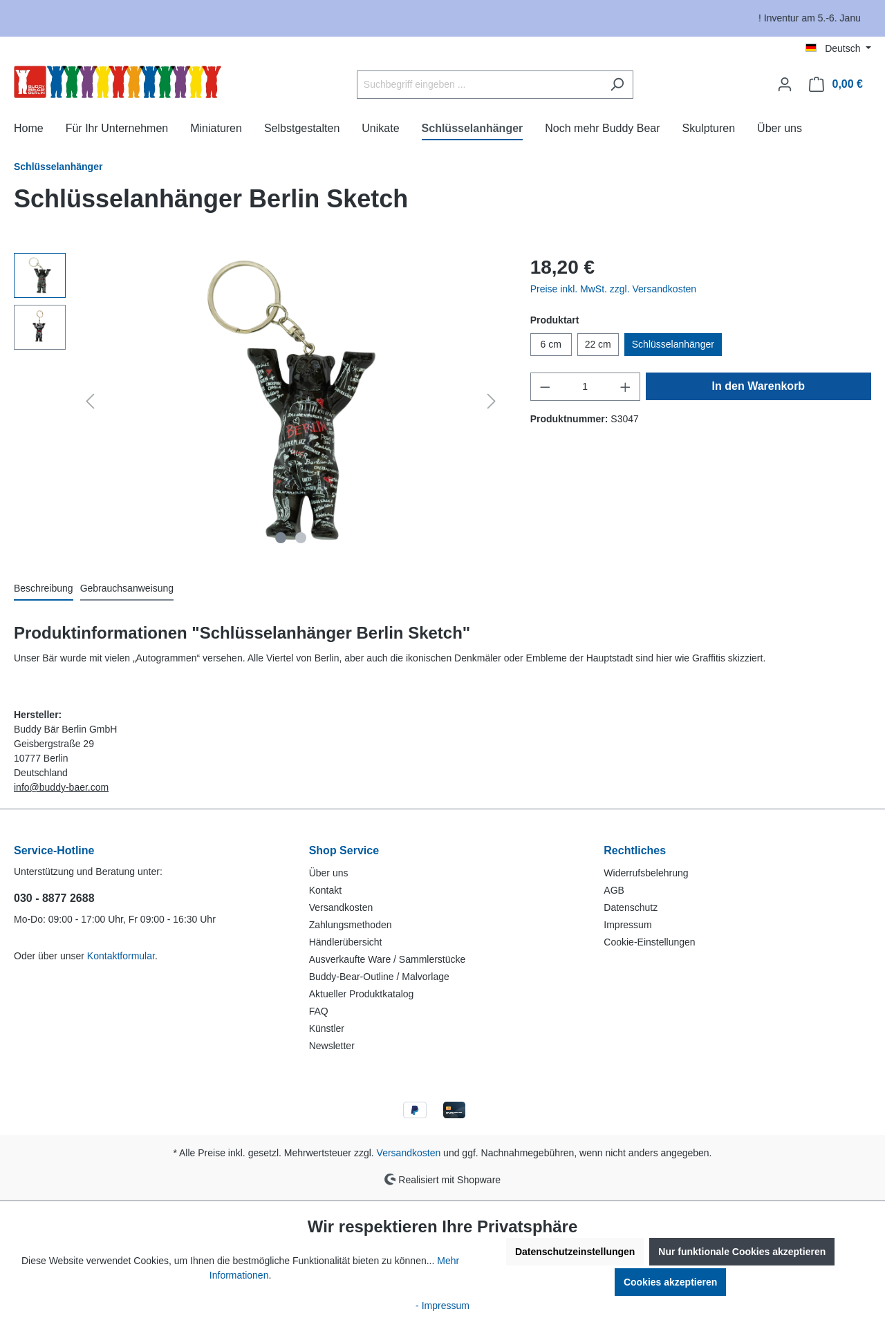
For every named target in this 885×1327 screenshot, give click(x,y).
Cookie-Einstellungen (649, 942)
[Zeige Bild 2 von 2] (300, 537)
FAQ (318, 1011)
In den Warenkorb (758, 386)
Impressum (627, 924)
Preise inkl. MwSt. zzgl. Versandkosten (613, 288)
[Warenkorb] (836, 84)
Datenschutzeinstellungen (575, 1251)
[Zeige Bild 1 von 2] (280, 537)
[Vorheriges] (90, 401)
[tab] (43, 589)
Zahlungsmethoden (350, 924)
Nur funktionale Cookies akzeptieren (742, 1251)
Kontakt (325, 890)
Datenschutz (631, 907)
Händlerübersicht (345, 942)
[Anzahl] (585, 387)
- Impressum (442, 1305)
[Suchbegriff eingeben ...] (479, 84)
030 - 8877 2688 (54, 898)
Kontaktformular (121, 955)
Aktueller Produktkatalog (361, 993)
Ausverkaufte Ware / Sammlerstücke (387, 959)
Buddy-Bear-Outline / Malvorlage (379, 976)
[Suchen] (617, 84)
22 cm (598, 344)
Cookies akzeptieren (670, 1282)
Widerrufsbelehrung (646, 872)
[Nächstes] (491, 401)
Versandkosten (341, 907)
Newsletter (332, 1045)
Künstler (326, 1028)
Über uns (328, 872)
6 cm (550, 344)
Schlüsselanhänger (673, 344)
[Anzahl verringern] (544, 387)
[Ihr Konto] (785, 84)
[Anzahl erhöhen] (625, 387)
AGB (614, 890)
